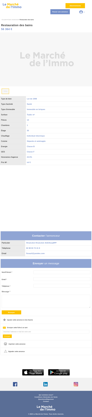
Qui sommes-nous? (46, 395)
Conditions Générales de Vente (46, 397)
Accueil (4, 19)
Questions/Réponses (46, 399)
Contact (46, 401)
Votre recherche (13, 19)
